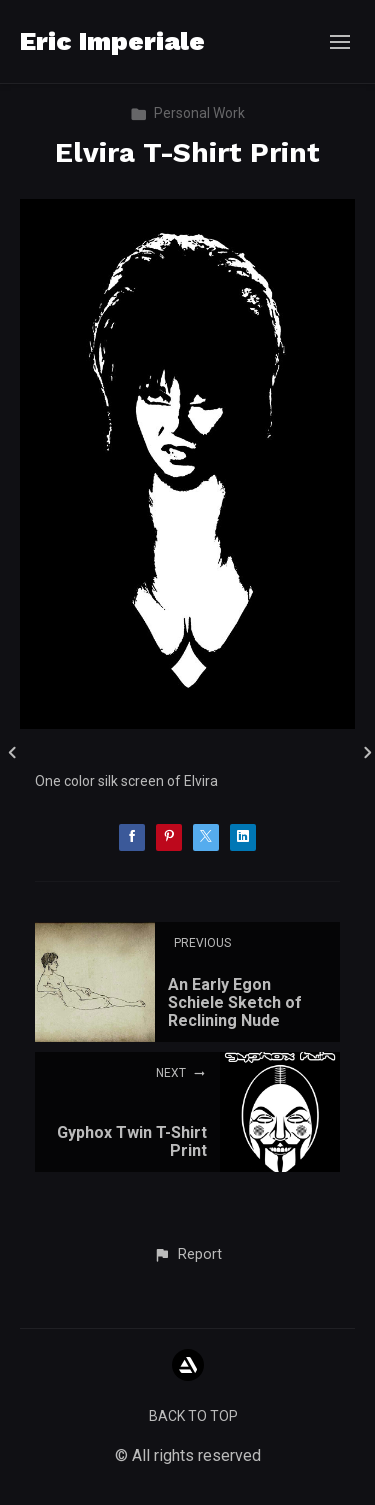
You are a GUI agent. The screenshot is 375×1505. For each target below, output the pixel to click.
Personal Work (187, 113)
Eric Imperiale (112, 41)
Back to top (193, 1416)
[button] (187, 1255)
